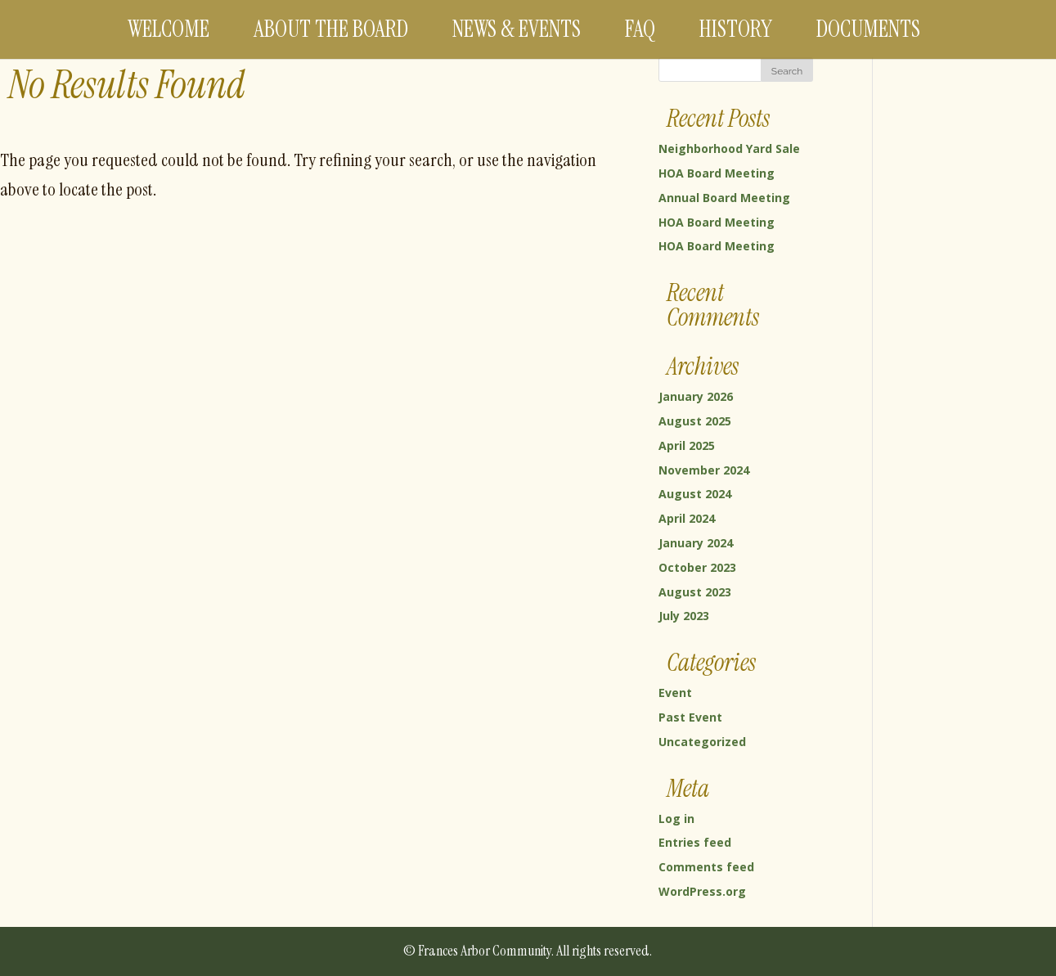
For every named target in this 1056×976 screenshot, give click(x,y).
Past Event (690, 717)
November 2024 (703, 470)
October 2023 (697, 567)
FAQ (640, 29)
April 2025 (686, 445)
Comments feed (706, 867)
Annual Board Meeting (724, 197)
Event (675, 692)
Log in (676, 818)
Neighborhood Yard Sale (729, 148)
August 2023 (694, 592)
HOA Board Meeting (716, 173)
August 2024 (694, 493)
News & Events (516, 29)
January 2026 (695, 396)
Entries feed (694, 842)
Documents (868, 29)
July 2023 (683, 615)
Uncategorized (702, 741)
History (735, 29)
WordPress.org (702, 891)
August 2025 (694, 421)
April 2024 (686, 518)
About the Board (331, 29)
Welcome (168, 29)
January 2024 (695, 543)
